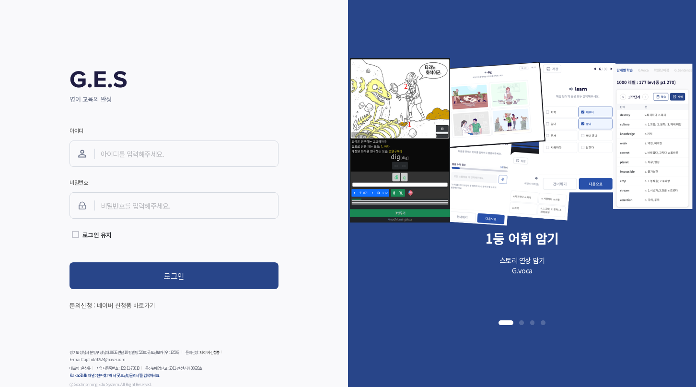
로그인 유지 (97, 234)
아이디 (76, 130)
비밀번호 (79, 182)
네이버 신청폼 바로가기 (126, 305)
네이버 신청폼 (210, 352)
